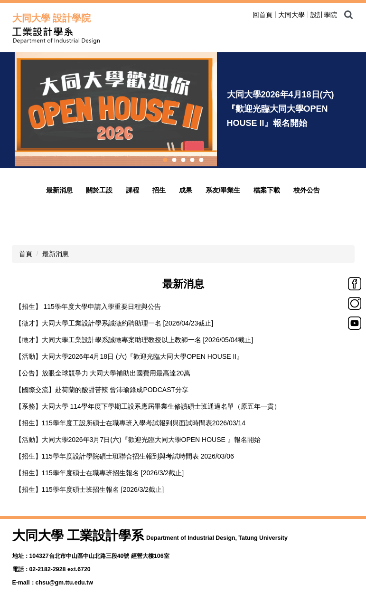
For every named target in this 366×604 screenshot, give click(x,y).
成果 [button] (185, 190)
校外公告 (306, 190)
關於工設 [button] (99, 190)
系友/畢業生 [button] (223, 190)
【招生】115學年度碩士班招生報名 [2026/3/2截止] (89, 489)
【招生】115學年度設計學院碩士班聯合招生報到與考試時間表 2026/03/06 (124, 456)
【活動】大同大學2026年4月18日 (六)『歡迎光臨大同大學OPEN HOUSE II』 (129, 356)
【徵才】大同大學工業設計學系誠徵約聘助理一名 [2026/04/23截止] (114, 323)
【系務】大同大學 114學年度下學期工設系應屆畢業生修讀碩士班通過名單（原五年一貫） (148, 406)
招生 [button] (159, 190)
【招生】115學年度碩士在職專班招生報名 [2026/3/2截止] (99, 473)
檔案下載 (266, 190)
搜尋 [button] (348, 14)
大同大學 (291, 15)
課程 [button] (132, 190)
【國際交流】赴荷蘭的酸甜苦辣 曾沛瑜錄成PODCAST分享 (102, 389)
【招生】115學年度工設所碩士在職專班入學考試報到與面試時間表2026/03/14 (130, 423)
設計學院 (323, 15)
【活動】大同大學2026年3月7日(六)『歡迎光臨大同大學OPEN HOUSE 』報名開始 (138, 439)
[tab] (164, 160)
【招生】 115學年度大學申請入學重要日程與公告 (88, 306)
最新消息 (59, 190)
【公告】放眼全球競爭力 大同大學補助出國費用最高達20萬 (102, 373)
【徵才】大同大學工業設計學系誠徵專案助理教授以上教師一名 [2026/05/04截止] (134, 340)
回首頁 (262, 15)
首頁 (25, 254)
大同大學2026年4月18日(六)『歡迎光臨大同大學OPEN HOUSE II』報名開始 (280, 109)
